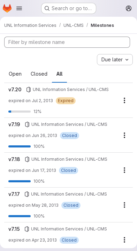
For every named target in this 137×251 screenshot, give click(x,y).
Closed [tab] (39, 74)
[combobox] (115, 59)
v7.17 (14, 194)
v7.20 (15, 89)
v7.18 (14, 159)
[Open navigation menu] (19, 8)
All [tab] (59, 74)
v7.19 (14, 124)
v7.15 (14, 229)
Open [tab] (15, 74)
